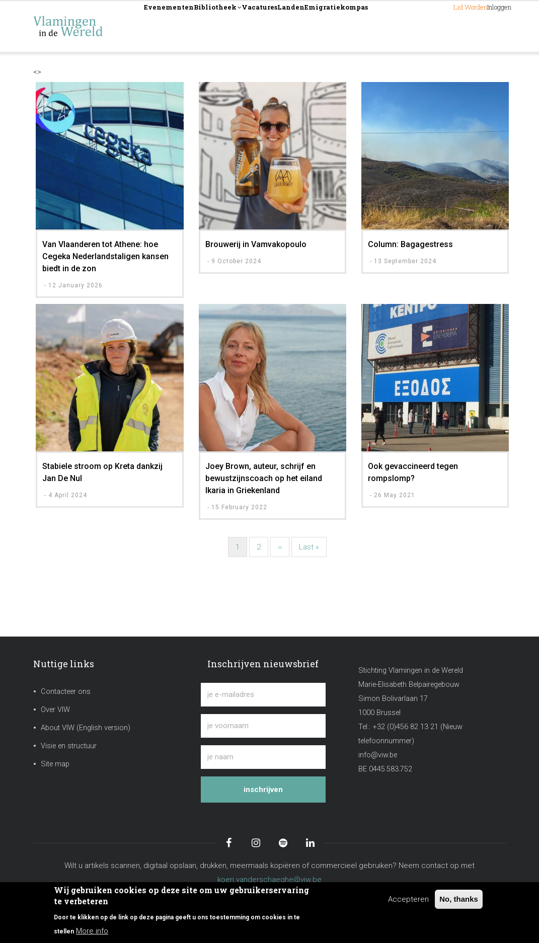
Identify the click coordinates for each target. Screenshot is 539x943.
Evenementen (180, 26)
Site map (55, 764)
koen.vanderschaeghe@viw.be (269, 879)
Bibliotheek (250, 27)
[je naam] (263, 757)
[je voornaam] (263, 726)
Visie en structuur (69, 746)
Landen (361, 26)
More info (92, 930)
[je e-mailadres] (263, 694)
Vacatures (312, 26)
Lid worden (430, 26)
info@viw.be (377, 755)
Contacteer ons (66, 691)
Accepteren (408, 899)
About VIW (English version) (85, 728)
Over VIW (55, 709)
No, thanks (458, 899)
